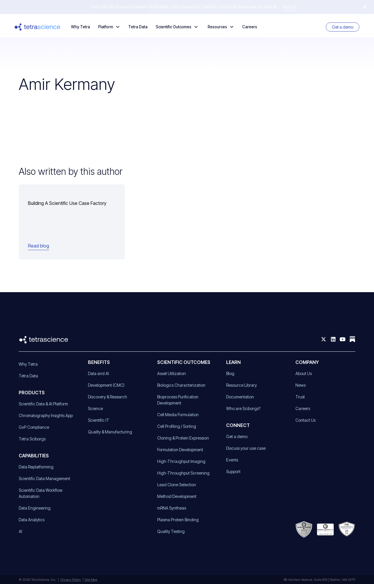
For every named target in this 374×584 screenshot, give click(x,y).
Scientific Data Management (44, 478)
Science (95, 408)
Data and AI (98, 373)
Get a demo (342, 27)
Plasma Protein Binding (178, 519)
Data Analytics (31, 519)
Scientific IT (98, 420)
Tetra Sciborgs (32, 438)
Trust (300, 396)
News (300, 385)
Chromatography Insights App (46, 415)
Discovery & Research (107, 396)
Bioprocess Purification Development (177, 399)
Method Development (176, 496)
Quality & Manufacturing (110, 431)
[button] (109, 27)
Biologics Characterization (181, 385)
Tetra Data (138, 27)
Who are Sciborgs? (243, 408)
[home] (37, 27)
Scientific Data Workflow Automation (41, 493)
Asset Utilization (171, 373)
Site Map (90, 580)
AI (20, 531)
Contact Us (305, 420)
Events (232, 459)
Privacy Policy (70, 580)
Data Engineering (35, 507)
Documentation (240, 396)
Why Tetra (80, 27)
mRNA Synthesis (171, 507)
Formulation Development (180, 449)
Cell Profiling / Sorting (176, 426)
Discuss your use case (246, 448)
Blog (230, 373)
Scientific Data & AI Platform (43, 403)
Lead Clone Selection (176, 484)
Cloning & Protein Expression (183, 437)
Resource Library (241, 385)
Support (233, 471)
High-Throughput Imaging (181, 461)
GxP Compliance (34, 427)
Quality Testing (171, 531)
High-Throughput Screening (183, 472)
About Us (303, 373)
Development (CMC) (106, 385)
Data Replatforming (36, 466)
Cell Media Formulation (178, 414)
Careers (249, 27)
